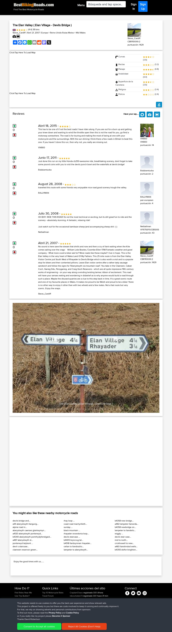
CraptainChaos (76, 592)
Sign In (134, 6)
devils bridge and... (21, 520)
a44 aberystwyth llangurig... (25, 523)
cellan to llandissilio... (74, 546)
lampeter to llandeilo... (125, 530)
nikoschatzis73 (76, 595)
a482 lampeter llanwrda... (126, 523)
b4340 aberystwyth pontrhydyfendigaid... (32, 536)
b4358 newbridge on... (125, 527)
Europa (44, 32)
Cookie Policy (72, 612)
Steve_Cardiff (19, 32)
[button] (24, 358)
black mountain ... (72, 530)
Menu (81, 5)
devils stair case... (123, 536)
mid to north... (121, 540)
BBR (95, 592)
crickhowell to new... (124, 543)
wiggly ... (119, 533)
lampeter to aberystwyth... (76, 549)
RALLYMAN (43, 192)
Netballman (43, 232)
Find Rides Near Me (23, 592)
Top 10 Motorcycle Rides (52, 592)
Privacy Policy (55, 612)
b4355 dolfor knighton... (126, 549)
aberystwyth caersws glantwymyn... (29, 530)
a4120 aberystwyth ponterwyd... (27, 533)
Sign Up (143, 6)
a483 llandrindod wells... (126, 546)
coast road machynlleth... (75, 523)
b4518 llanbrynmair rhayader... (78, 543)
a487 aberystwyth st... (23, 540)
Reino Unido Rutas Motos (62, 32)
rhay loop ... (69, 520)
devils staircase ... (72, 536)
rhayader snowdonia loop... (76, 533)
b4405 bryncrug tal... (73, 540)
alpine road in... (20, 527)
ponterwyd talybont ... (23, 543)
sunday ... (68, 527)
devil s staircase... (21, 546)
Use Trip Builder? (22, 595)
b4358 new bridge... (124, 520)
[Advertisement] (60, 73)
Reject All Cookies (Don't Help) (84, 626)
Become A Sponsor (61, 616)
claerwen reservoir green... (25, 549)
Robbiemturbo (45, 169)
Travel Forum (48, 595)
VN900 (41, 147)
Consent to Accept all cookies (39, 626)
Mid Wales (80, 32)
